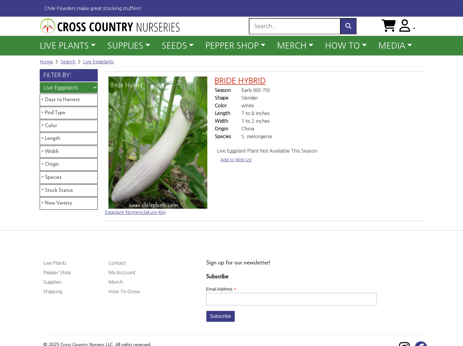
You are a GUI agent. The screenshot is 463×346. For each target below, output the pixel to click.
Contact (117, 263)
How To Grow (124, 291)
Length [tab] (50, 138)
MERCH (292, 46)
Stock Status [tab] (56, 190)
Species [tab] (51, 177)
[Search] (294, 26)
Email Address (221, 289)
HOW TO (342, 46)
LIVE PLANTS (64, 46)
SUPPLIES (125, 46)
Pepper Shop (57, 272)
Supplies (52, 282)
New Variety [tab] (56, 203)
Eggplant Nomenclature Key (135, 212)
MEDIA (391, 46)
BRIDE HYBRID (240, 81)
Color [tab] (48, 125)
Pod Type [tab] (52, 112)
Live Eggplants (98, 61)
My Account (121, 272)
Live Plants (55, 263)
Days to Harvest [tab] (60, 99)
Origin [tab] (49, 164)
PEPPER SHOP (232, 46)
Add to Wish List (235, 160)
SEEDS (174, 46)
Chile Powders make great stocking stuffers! (93, 8)
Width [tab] (49, 151)
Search (68, 61)
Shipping (52, 291)
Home (46, 61)
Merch (115, 282)
